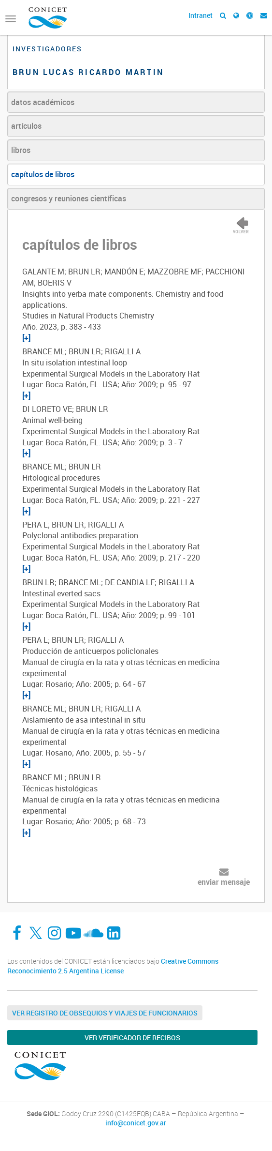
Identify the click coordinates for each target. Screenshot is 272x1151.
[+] (26, 338)
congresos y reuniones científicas (68, 198)
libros (20, 150)
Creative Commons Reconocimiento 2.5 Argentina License (112, 966)
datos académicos (42, 102)
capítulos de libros (42, 174)
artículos (26, 126)
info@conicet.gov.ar (135, 1123)
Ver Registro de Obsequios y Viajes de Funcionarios (105, 1012)
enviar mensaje (224, 882)
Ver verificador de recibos (132, 1037)
